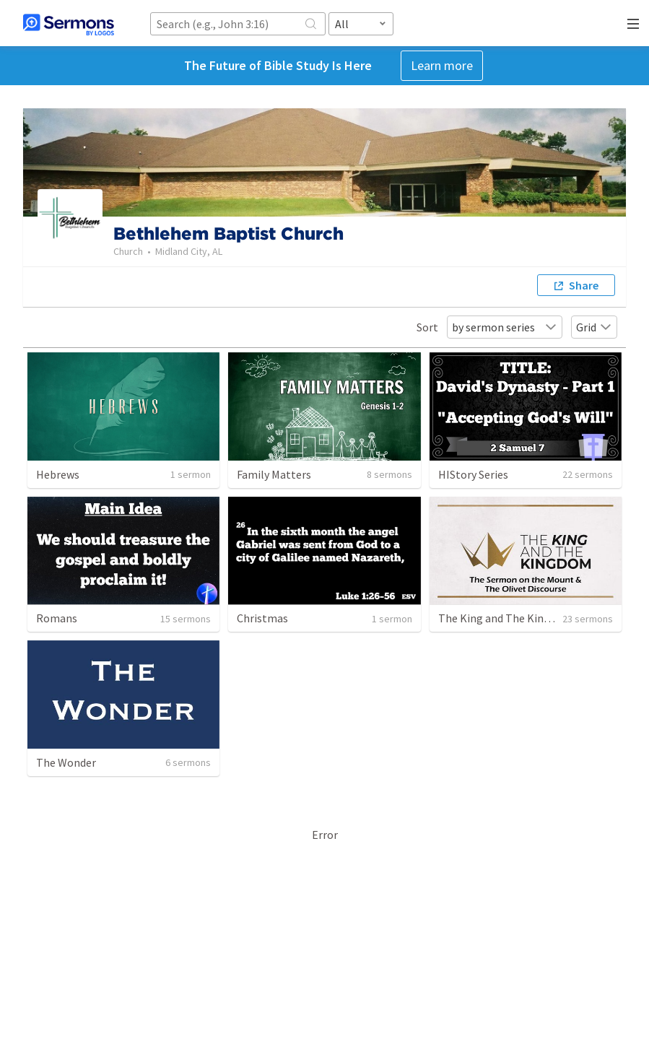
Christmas (262, 618)
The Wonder (66, 762)
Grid (594, 327)
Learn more (442, 65)
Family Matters (274, 474)
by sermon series (504, 327)
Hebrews (57, 474)
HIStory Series (473, 474)
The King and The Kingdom (505, 618)
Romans (56, 618)
